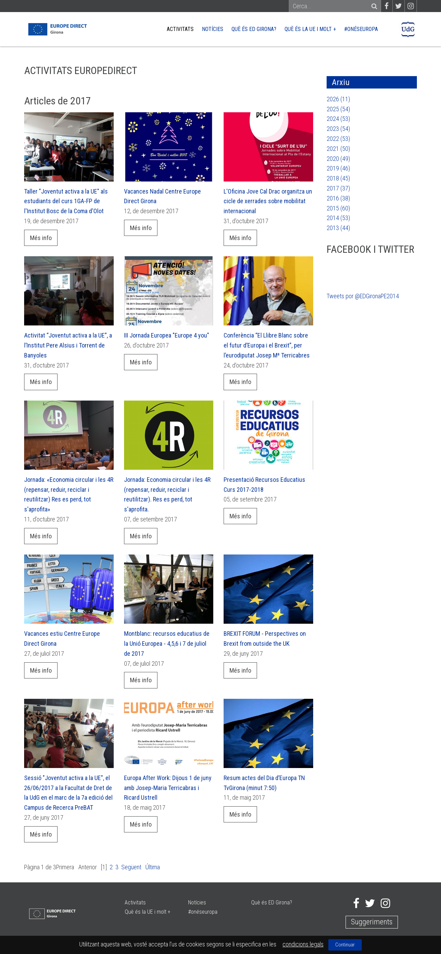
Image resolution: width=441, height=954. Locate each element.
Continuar (345, 945)
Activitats (180, 29)
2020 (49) (338, 158)
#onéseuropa (361, 29)
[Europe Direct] (57, 28)
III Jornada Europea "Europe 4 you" (166, 335)
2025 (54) (338, 109)
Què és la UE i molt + (310, 29)
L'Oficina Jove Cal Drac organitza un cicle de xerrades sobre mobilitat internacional (268, 201)
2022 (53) (338, 138)
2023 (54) (338, 128)
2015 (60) (338, 208)
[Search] (331, 6)
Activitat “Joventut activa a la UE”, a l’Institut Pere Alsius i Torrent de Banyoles (68, 345)
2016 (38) (338, 198)
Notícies (212, 29)
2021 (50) (338, 148)
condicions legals (303, 944)
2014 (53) (338, 217)
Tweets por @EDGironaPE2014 (363, 296)
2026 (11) (338, 99)
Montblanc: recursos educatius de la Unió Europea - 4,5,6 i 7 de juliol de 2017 (166, 643)
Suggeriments (371, 921)
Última (152, 867)
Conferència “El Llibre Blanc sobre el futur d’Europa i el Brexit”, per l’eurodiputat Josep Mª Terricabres (267, 345)
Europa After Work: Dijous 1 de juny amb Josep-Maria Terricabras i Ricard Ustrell (168, 787)
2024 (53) (338, 118)
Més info (41, 237)
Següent (131, 867)
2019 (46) (338, 168)
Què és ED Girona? (254, 29)
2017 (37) (338, 188)
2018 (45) (338, 178)
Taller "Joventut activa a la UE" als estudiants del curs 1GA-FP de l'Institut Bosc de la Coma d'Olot (66, 201)
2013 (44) (338, 227)
